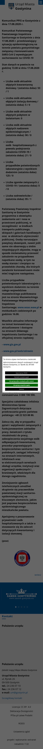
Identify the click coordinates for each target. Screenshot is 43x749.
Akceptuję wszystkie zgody (21, 385)
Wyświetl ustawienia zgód (21, 377)
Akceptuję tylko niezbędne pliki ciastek (21, 381)
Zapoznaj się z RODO (21, 373)
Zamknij (21, 389)
